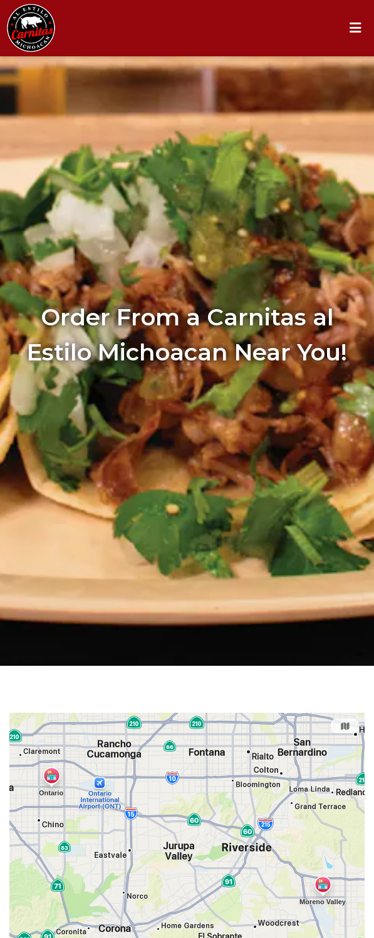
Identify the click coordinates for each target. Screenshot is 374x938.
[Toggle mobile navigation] (355, 28)
